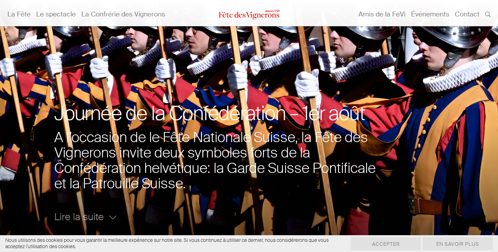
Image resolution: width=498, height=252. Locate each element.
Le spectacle (56, 14)
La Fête (19, 14)
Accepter (386, 244)
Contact (467, 14)
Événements (430, 14)
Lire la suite (85, 216)
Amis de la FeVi (381, 14)
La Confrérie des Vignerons (123, 14)
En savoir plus (457, 244)
